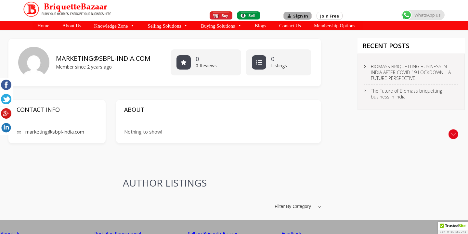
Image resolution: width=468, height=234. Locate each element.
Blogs (260, 25)
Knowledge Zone (114, 25)
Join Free (329, 16)
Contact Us (290, 25)
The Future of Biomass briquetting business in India (406, 94)
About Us (71, 25)
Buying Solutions (221, 25)
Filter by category (293, 206)
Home (43, 25)
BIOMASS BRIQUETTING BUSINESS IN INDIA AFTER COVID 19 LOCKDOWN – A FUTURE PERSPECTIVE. (411, 72)
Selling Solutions (168, 25)
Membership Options (334, 25)
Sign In (300, 16)
